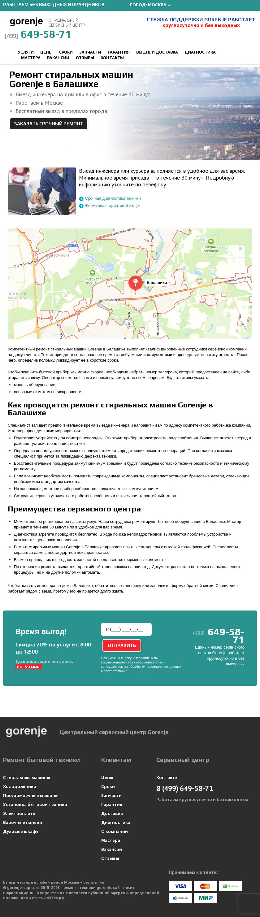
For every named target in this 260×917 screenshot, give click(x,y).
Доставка (112, 813)
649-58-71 (38, 34)
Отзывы (85, 57)
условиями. (137, 671)
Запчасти (90, 52)
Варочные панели (22, 822)
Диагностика (200, 52)
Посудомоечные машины (30, 795)
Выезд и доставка (157, 52)
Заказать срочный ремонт (48, 123)
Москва (157, 4)
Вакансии (58, 57)
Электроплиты (20, 813)
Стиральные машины (26, 777)
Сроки (66, 52)
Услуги (26, 52)
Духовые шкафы (21, 831)
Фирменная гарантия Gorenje (112, 205)
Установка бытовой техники (35, 804)
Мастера (31, 57)
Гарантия (119, 52)
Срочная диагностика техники (113, 198)
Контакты (112, 57)
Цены (46, 52)
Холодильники (19, 786)
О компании (114, 831)
